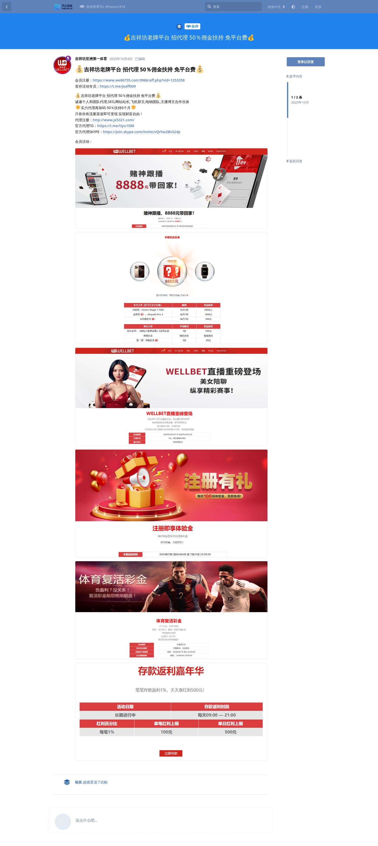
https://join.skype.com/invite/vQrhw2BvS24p (141, 131)
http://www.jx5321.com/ (114, 119)
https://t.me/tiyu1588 (115, 125)
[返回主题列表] (6, 6)
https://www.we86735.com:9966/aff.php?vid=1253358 (139, 80)
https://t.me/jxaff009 (118, 86)
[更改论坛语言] (276, 6)
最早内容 (294, 76)
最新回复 (294, 161)
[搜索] (233, 6)
